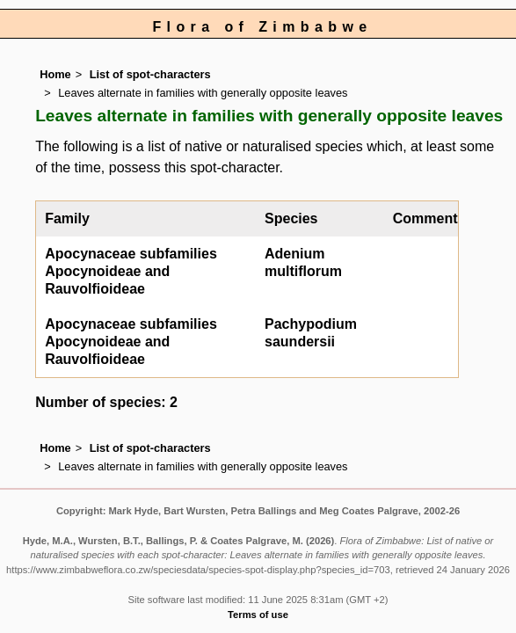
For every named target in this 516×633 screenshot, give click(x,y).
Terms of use (258, 614)
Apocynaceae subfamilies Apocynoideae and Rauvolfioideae (131, 271)
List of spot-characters (150, 74)
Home (55, 74)
